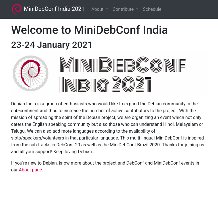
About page (30, 170)
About (98, 9)
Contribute (124, 9)
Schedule (152, 9)
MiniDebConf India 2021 (48, 9)
